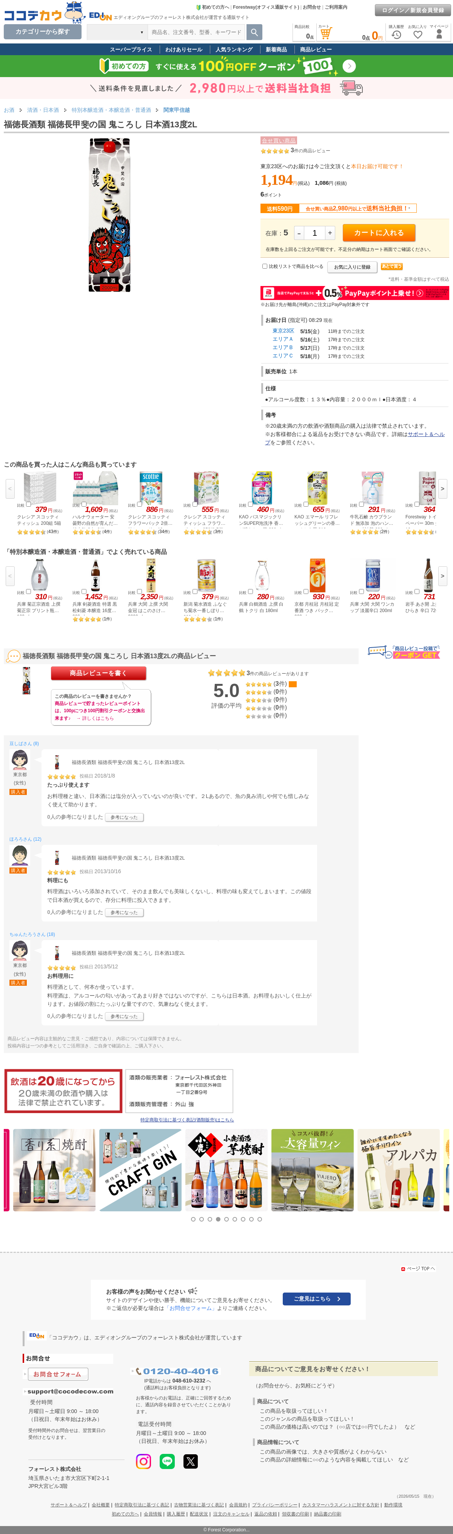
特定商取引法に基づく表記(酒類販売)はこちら (187, 1120)
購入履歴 (176, 1514)
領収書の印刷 (295, 1514)
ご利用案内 (336, 7)
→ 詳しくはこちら (95, 718)
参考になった (124, 817)
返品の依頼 (265, 1514)
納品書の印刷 (327, 1514)
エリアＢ (283, 347)
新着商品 (276, 49)
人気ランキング (234, 49)
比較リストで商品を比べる (296, 266)
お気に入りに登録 (352, 267)
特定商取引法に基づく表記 (142, 1505)
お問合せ (312, 7)
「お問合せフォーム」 (190, 1308)
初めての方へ (212, 7)
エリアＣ (283, 356)
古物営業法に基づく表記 (199, 1505)
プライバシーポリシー (274, 1505)
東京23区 (283, 331)
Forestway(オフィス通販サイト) (266, 7)
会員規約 (238, 1505)
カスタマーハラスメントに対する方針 (340, 1505)
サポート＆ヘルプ (69, 1505)
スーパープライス (131, 49)
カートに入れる (379, 233)
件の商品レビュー (310, 150)
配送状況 (199, 1514)
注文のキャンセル (231, 1514)
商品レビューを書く (99, 673)
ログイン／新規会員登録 (413, 10)
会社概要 (101, 1505)
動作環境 (393, 1505)
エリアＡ (283, 339)
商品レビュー (316, 49)
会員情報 (153, 1514)
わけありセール (183, 49)
